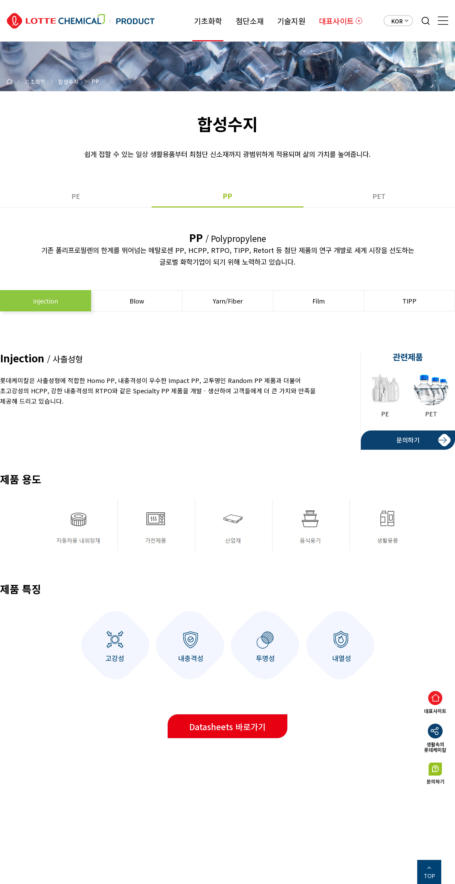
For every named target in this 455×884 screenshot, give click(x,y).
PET (379, 196)
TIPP (409, 300)
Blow (137, 300)
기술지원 (291, 20)
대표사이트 (336, 20)
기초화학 (208, 20)
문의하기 (408, 439)
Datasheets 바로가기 (227, 727)
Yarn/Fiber (228, 300)
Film (318, 300)
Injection (45, 300)
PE (75, 196)
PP (227, 196)
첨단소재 (250, 20)
